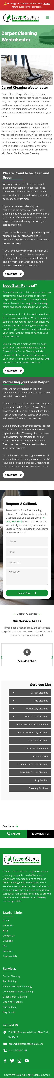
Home (6, 920)
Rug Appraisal (40, 756)
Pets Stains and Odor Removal (32, 724)
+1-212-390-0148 (18, 1050)
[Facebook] (5, 1061)
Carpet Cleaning (30, 692)
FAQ (5, 945)
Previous (1, 657)
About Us (8, 925)
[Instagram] (19, 1061)
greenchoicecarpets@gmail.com (26, 1043)
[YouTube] (26, 1061)
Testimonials (10, 956)
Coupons (8, 940)
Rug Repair (9, 1012)
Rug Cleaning (30, 700)
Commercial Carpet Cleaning (33, 764)
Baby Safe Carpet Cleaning (33, 772)
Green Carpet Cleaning (30, 716)
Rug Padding (41, 780)
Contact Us (9, 935)
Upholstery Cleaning (30, 708)
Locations (8, 951)
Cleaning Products (38, 788)
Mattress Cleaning (38, 740)
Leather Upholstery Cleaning (32, 732)
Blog (5, 930)
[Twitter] (12, 1061)
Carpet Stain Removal (36, 748)
